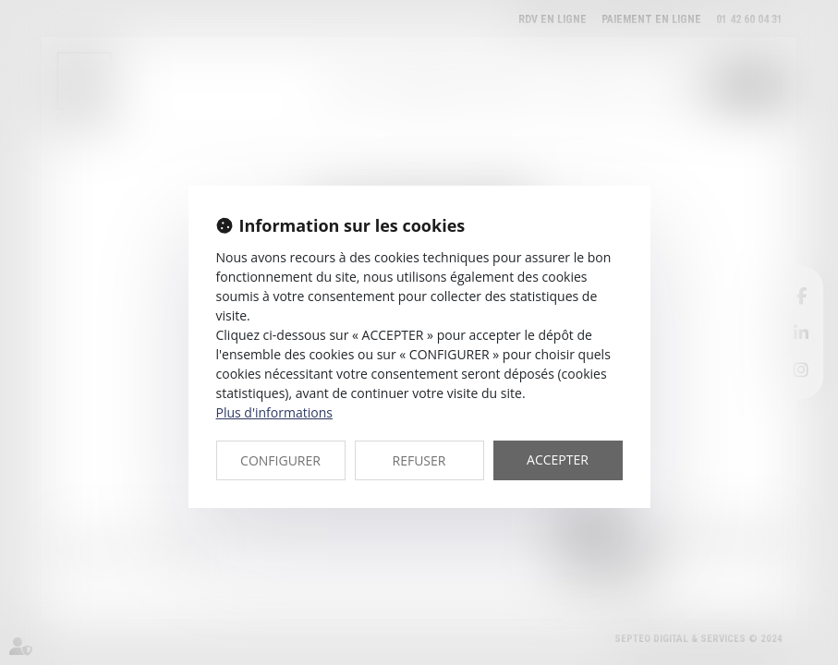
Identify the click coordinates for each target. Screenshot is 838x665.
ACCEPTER (558, 459)
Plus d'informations (274, 412)
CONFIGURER (280, 460)
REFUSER (419, 460)
